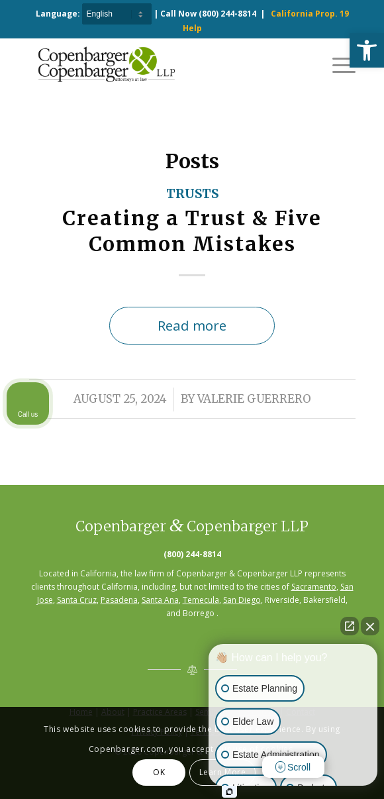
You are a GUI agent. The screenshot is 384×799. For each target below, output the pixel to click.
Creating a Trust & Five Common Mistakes (192, 230)
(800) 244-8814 (227, 13)
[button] (367, 50)
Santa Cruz (77, 600)
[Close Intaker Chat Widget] (370, 626)
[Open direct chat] (349, 626)
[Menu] (337, 64)
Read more (192, 325)
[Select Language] (117, 14)
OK (159, 772)
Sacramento (313, 586)
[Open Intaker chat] (229, 792)
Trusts (192, 193)
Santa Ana (160, 600)
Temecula (201, 600)
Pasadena (119, 600)
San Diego (242, 600)
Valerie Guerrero (254, 399)
